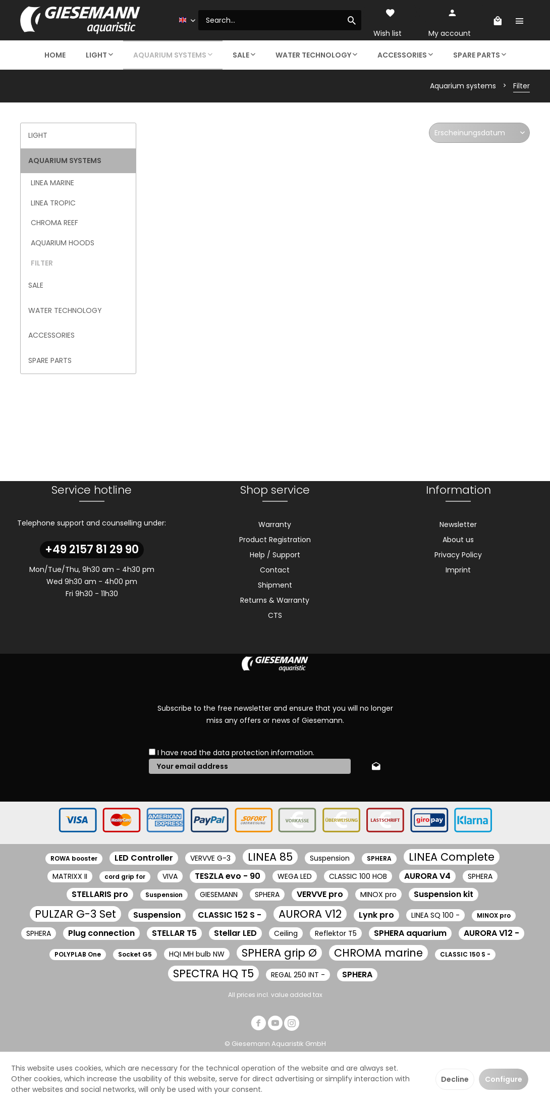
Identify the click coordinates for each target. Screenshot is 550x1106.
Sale (35, 285)
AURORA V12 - (491, 933)
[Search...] (279, 20)
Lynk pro (376, 915)
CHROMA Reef (54, 223)
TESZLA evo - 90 (227, 876)
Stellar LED (235, 933)
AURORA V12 (310, 914)
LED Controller (144, 858)
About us (458, 540)
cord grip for (124, 876)
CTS (275, 615)
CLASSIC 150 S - (465, 954)
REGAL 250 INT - (298, 975)
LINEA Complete (451, 857)
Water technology (65, 310)
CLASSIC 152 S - (229, 915)
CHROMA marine (378, 952)
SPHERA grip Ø (279, 952)
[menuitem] (279, 20)
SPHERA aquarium (410, 933)
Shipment (275, 585)
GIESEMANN (219, 894)
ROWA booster (73, 858)
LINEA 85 (270, 857)
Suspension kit (443, 894)
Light (37, 135)
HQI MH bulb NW (197, 954)
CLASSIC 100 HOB (358, 876)
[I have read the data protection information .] (152, 752)
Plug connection (101, 933)
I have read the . (235, 753)
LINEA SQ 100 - (435, 915)
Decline (455, 1079)
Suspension (330, 858)
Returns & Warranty (274, 600)
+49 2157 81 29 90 (92, 549)
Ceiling (286, 933)
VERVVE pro (320, 894)
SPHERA (379, 858)
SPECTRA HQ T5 (213, 973)
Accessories (51, 335)
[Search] (351, 20)
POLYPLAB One (77, 954)
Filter (42, 263)
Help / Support (275, 555)
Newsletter (458, 524)
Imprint (458, 570)
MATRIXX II (69, 876)
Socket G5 (135, 954)
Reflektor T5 (336, 933)
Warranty (274, 524)
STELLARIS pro (100, 894)
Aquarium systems (64, 160)
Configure (503, 1079)
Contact (275, 570)
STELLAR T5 (174, 933)
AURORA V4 (427, 876)
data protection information (263, 753)
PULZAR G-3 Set (75, 914)
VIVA (170, 876)
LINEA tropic (53, 203)
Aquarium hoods (62, 243)
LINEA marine (52, 183)
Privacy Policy (458, 555)
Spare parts (50, 360)
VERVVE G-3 (210, 858)
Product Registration (275, 540)
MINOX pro (378, 894)
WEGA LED (295, 876)
